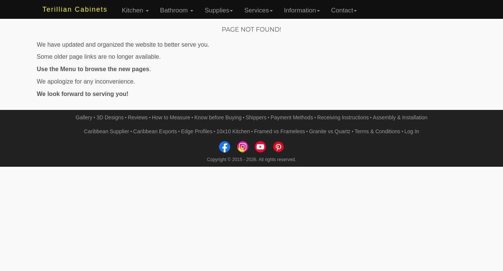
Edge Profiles (196, 131)
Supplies (219, 10)
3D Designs (110, 117)
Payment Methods (292, 117)
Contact (344, 10)
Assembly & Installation (400, 117)
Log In (411, 131)
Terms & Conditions (377, 131)
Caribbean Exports (155, 131)
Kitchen (135, 10)
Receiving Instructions (343, 117)
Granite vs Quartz (329, 131)
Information (302, 10)
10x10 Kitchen (233, 131)
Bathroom (176, 10)
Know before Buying (218, 117)
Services (258, 10)
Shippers (256, 117)
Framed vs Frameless (279, 131)
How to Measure (171, 117)
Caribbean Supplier (106, 131)
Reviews (138, 117)
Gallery (84, 117)
